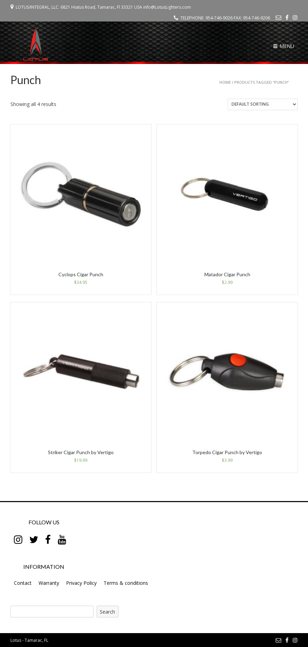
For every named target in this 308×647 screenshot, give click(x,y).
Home (225, 82)
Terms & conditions (126, 583)
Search (107, 611)
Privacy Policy (81, 583)
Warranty (49, 583)
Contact (23, 583)
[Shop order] (263, 104)
